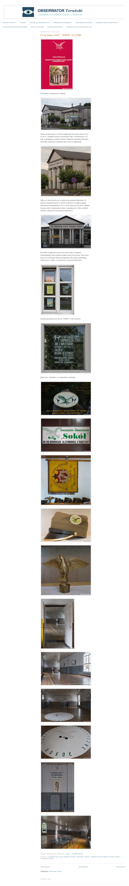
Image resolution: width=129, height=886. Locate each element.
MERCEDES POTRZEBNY (62, 22)
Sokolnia (80, 857)
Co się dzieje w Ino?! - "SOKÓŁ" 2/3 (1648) (60, 35)
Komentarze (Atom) (55, 871)
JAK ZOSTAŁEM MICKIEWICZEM (14, 27)
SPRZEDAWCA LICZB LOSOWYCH (79, 27)
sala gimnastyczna (67, 857)
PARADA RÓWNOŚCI (55, 27)
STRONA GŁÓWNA (9, 22)
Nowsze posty (45, 867)
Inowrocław (53, 857)
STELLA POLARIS (37, 27)
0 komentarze (77, 854)
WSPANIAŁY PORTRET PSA (39, 22)
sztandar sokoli (47, 858)
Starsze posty (121, 867)
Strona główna (83, 867)
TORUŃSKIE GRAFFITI (83, 22)
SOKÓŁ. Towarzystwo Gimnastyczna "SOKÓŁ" (102, 857)
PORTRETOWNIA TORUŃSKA (107, 22)
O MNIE (23, 22)
